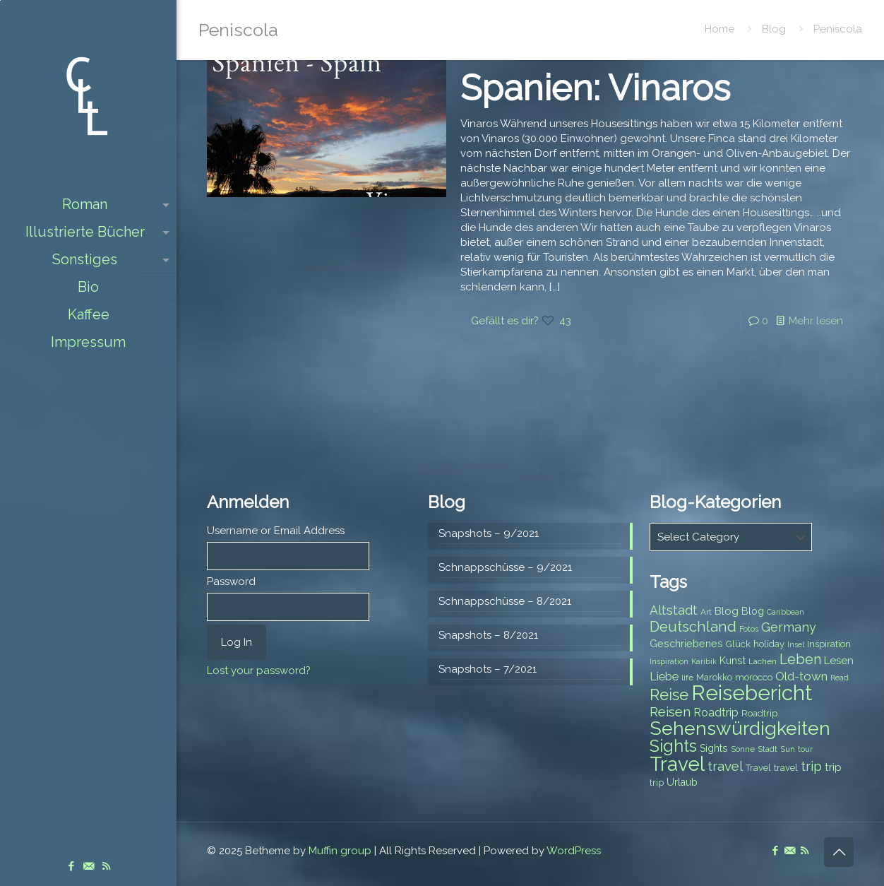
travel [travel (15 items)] (725, 766)
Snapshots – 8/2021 (488, 635)
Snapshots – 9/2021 (488, 533)
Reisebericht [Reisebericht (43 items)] (751, 692)
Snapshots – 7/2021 (487, 669)
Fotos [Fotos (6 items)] (748, 629)
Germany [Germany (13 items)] (788, 627)
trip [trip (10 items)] (833, 767)
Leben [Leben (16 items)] (800, 659)
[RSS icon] (106, 866)
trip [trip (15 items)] (811, 766)
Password (231, 581)
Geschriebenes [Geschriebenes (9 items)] (686, 643)
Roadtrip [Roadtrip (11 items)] (716, 712)
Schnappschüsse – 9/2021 (505, 567)
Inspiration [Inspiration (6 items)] (669, 661)
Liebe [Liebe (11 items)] (664, 676)
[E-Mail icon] (88, 866)
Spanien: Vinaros (595, 88)
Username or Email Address (276, 530)
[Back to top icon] (839, 852)
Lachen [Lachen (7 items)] (762, 661)
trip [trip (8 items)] (657, 782)
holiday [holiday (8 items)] (768, 644)
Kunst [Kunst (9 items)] (732, 660)
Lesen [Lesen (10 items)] (839, 660)
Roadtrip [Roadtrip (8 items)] (759, 713)
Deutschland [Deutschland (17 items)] (693, 626)
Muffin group (340, 850)
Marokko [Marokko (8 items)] (714, 677)
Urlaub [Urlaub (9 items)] (682, 782)
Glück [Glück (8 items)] (738, 644)
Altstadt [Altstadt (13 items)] (674, 610)
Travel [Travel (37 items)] (677, 764)
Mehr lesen (816, 320)
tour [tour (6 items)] (805, 749)
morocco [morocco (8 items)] (753, 677)
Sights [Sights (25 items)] (673, 746)
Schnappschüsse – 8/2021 (504, 601)
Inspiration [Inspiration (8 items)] (829, 644)
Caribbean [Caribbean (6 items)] (785, 612)
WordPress (573, 850)
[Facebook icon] (71, 866)
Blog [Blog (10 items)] (727, 611)
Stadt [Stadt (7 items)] (767, 749)
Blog (774, 29)
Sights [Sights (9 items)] (714, 748)
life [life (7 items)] (687, 678)
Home (719, 29)
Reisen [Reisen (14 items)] (670, 711)
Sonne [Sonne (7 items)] (743, 749)
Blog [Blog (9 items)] (752, 611)
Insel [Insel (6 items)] (795, 644)
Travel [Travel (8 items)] (758, 767)
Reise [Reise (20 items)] (669, 695)
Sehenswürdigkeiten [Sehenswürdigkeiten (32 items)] (740, 728)
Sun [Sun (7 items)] (787, 749)
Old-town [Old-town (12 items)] (801, 676)
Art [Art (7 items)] (706, 612)
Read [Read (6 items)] (839, 677)
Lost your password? (259, 670)
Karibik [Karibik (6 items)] (704, 661)
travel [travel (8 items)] (786, 767)
